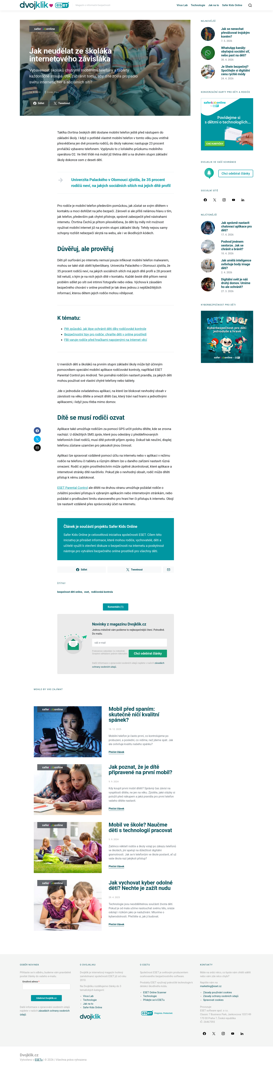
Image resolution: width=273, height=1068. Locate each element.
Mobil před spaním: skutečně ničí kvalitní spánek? (134, 714)
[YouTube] (233, 199)
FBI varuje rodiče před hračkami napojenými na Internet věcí (105, 340)
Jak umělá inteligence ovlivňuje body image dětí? (236, 264)
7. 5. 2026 (226, 41)
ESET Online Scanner (154, 992)
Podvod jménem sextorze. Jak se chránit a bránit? (232, 245)
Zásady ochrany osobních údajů (220, 996)
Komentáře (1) (115, 606)
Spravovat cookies (213, 1000)
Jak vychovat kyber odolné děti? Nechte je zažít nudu (141, 885)
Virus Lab (182, 5)
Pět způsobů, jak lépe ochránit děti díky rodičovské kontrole (105, 329)
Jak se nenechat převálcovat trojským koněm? (235, 32)
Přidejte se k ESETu (154, 1000)
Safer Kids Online (232, 5)
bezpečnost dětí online (69, 591)
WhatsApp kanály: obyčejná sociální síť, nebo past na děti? (235, 51)
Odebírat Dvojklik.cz (46, 998)
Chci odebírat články (148, 653)
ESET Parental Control (72, 488)
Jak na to (213, 5)
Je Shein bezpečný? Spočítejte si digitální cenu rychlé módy (235, 70)
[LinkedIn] (243, 199)
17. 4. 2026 (227, 234)
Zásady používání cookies (217, 992)
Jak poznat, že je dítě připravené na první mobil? (140, 770)
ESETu (39, 1059)
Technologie (198, 5)
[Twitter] (215, 199)
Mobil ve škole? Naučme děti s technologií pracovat (140, 827)
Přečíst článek (116, 752)
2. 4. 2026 (226, 272)
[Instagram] (224, 199)
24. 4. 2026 (227, 78)
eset (86, 591)
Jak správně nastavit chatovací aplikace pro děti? (236, 226)
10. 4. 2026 (227, 253)
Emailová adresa (30, 981)
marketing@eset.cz (210, 986)
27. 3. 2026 (227, 291)
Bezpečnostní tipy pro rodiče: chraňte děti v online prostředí (105, 334)
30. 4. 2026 (227, 59)
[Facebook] (205, 199)
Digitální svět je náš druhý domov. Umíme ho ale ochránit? (235, 283)
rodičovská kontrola (102, 591)
